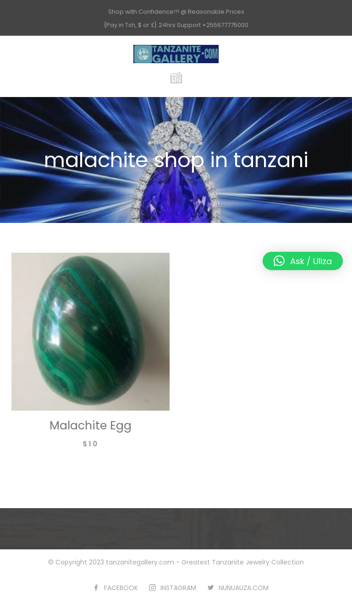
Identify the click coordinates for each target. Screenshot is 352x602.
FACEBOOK (121, 587)
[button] (303, 261)
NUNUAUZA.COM (244, 587)
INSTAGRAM (178, 587)
